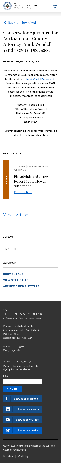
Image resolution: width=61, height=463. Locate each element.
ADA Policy (23, 456)
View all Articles (16, 214)
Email (6, 375)
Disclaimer (8, 456)
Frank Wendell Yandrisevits (40, 79)
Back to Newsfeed (19, 22)
